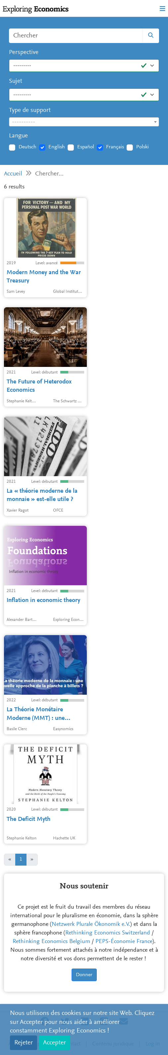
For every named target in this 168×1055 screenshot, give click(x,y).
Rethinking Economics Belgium (51, 942)
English (56, 147)
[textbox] (84, 122)
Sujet (15, 81)
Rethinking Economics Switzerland (107, 933)
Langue (18, 136)
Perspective (23, 52)
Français (115, 147)
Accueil (13, 174)
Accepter (54, 1042)
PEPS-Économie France (123, 942)
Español (85, 147)
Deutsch (27, 147)
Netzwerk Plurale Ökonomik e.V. (91, 925)
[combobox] (84, 121)
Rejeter (23, 1042)
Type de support (30, 110)
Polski (142, 147)
